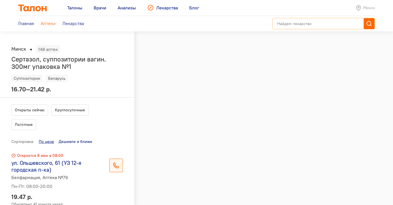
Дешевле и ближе (75, 141)
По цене (46, 141)
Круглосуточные (70, 109)
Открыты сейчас (30, 109)
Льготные (24, 124)
